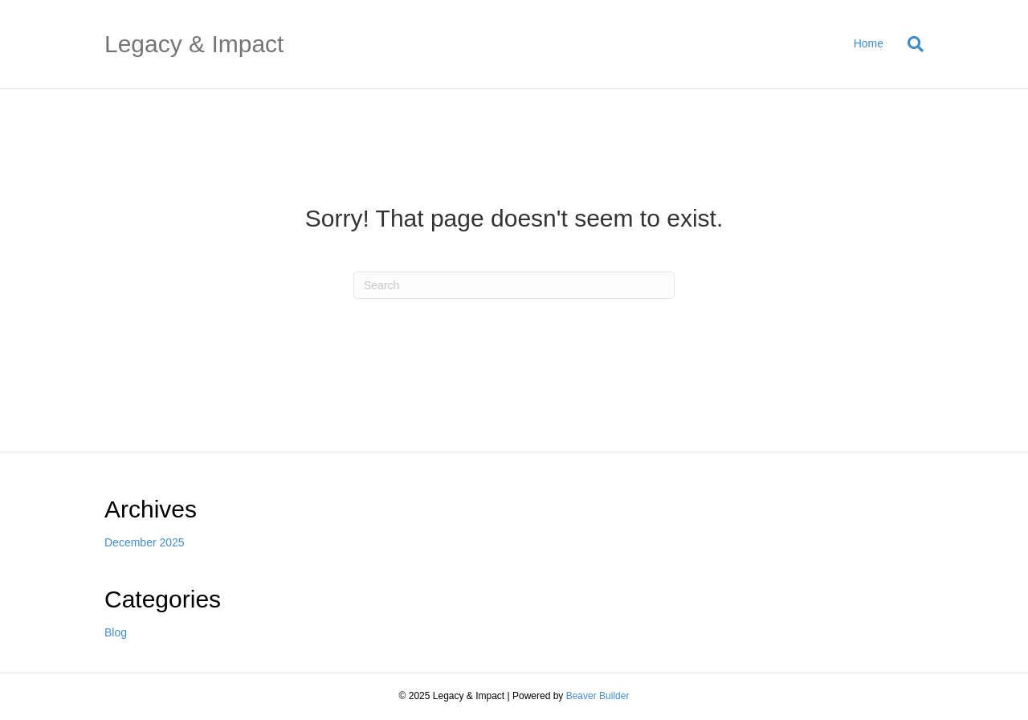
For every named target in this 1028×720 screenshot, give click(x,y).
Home (868, 43)
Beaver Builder (598, 696)
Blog (115, 632)
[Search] (909, 44)
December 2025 (144, 542)
